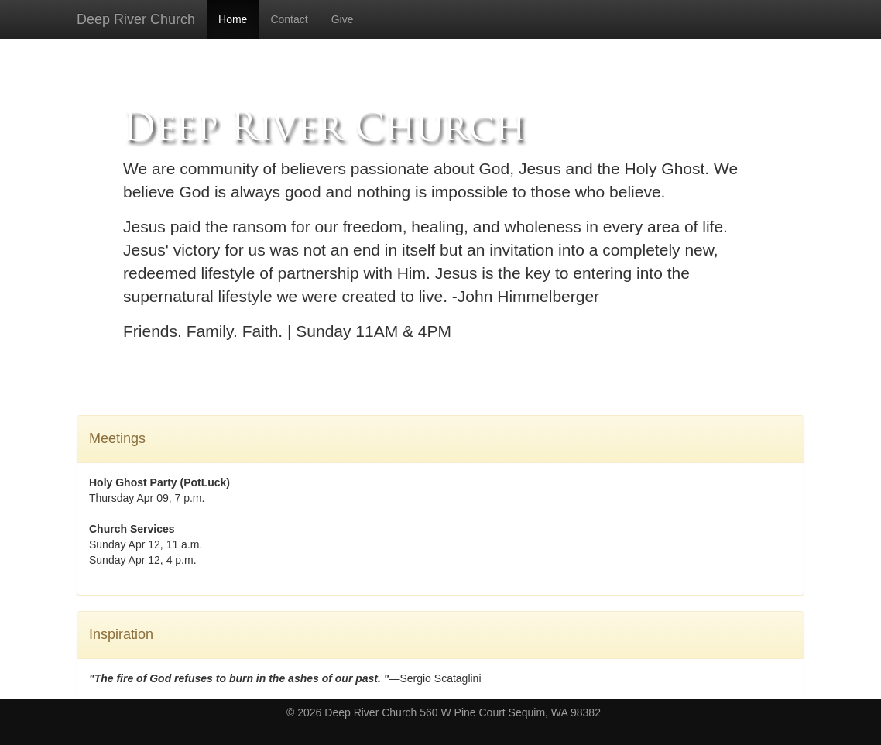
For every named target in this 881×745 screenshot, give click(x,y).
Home (232, 19)
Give (342, 19)
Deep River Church (136, 19)
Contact (288, 19)
